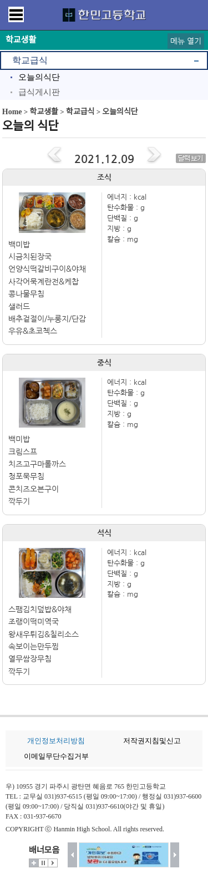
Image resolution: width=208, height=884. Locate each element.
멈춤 (43, 862)
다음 (175, 854)
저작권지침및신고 (152, 740)
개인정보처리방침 (56, 740)
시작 (53, 862)
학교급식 (30, 60)
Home (12, 112)
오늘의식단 (39, 77)
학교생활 (43, 112)
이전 (72, 854)
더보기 (34, 862)
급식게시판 (39, 92)
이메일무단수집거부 (56, 756)
